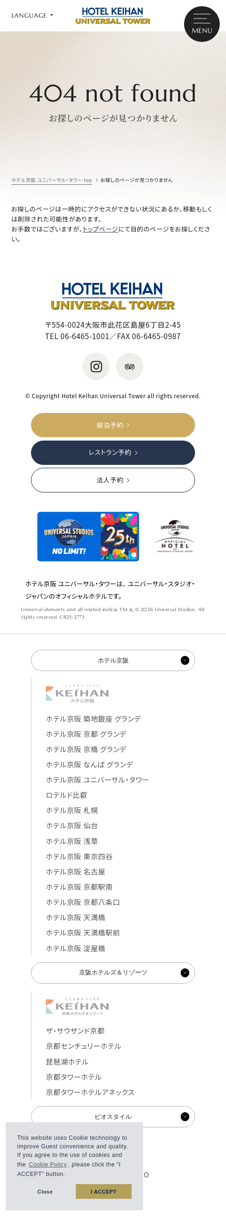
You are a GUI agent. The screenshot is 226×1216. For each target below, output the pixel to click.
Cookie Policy (48, 1164)
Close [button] (45, 1192)
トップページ (100, 228)
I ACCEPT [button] (103, 1192)
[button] (68, 1175)
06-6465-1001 (85, 336)
